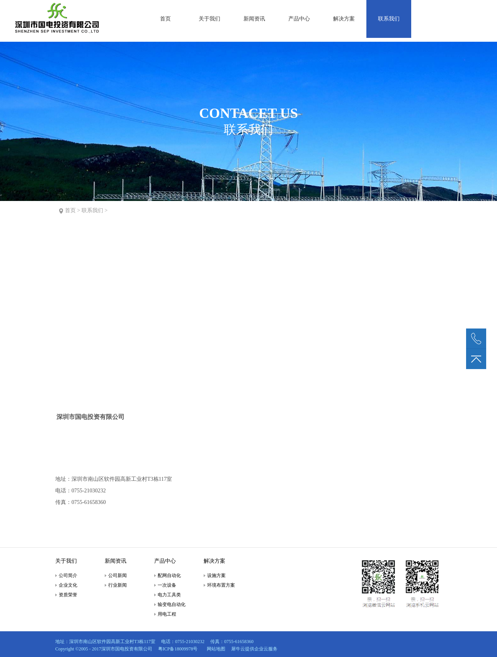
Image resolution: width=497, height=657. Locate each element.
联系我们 (92, 210)
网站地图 (214, 649)
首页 (165, 19)
